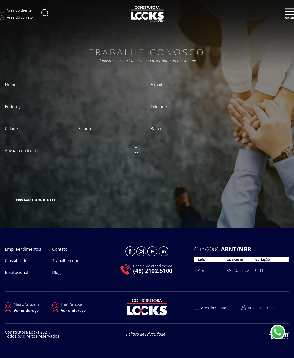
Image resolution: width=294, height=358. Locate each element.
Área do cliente (16, 10)
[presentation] (42, 175)
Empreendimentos (23, 249)
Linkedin (163, 251)
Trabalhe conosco (69, 260)
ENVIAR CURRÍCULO (35, 200)
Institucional (16, 272)
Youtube (152, 251)
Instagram (141, 251)
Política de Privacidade (145, 334)
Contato (59, 249)
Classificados (17, 260)
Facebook (130, 251)
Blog (56, 272)
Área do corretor (17, 17)
